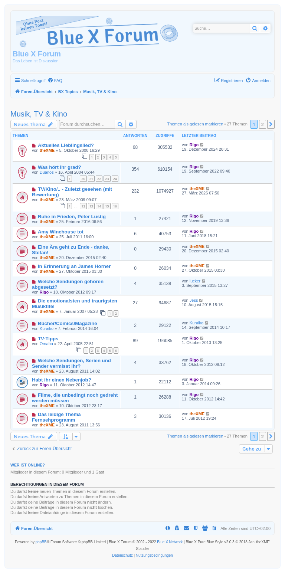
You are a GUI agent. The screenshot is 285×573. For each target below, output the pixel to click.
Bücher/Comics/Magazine (67, 323)
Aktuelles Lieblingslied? (66, 145)
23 (107, 178)
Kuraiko (46, 328)
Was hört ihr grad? (59, 167)
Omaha (46, 343)
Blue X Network (170, 542)
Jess (194, 300)
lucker (195, 281)
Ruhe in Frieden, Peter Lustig (72, 216)
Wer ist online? (27, 465)
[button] (271, 124)
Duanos (47, 172)
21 (91, 178)
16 (115, 206)
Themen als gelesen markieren (195, 124)
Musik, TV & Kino (38, 114)
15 (107, 206)
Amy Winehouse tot (60, 232)
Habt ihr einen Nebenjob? (61, 380)
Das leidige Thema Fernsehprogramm (56, 417)
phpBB (41, 542)
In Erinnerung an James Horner (74, 266)
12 (83, 206)
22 (99, 178)
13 (91, 206)
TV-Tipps (48, 338)
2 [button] (262, 124)
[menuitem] (55, 80)
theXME (47, 150)
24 (115, 178)
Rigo (194, 145)
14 (99, 206)
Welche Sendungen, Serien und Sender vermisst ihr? (71, 363)
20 (83, 178)
